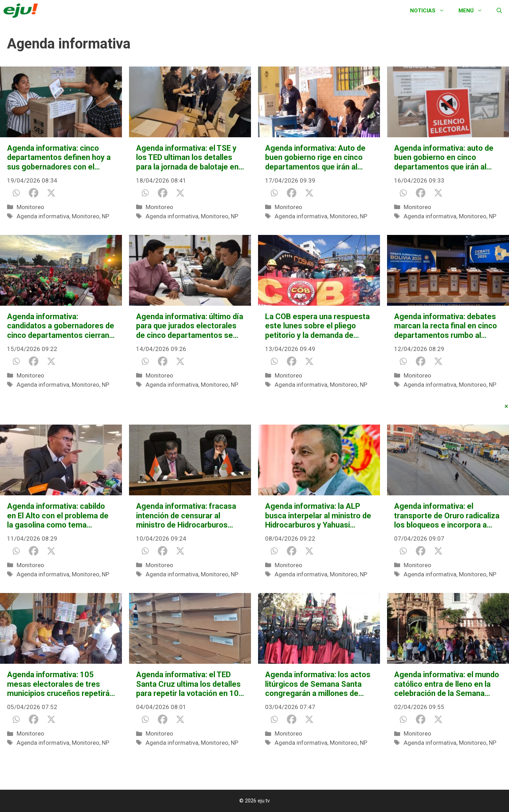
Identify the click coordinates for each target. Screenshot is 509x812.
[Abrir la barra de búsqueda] (499, 10)
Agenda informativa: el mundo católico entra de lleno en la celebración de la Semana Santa (446, 684)
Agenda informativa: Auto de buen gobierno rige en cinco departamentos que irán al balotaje (315, 158)
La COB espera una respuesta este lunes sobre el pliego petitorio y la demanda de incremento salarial (317, 326)
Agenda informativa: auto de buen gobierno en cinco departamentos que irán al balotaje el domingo (443, 158)
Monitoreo (30, 207)
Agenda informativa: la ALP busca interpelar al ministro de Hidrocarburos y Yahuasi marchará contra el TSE (318, 516)
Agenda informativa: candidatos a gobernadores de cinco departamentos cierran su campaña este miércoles (60, 326)
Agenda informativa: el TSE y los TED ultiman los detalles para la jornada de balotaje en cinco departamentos (187, 158)
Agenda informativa (43, 216)
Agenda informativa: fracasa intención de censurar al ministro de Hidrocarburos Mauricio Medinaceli (186, 516)
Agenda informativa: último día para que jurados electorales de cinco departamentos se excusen (189, 326)
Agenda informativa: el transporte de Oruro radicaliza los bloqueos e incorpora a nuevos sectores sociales (446, 516)
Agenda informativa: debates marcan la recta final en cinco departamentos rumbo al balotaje (445, 326)
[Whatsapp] (16, 192)
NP (105, 216)
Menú (474, 10)
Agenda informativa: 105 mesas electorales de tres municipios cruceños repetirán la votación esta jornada (60, 684)
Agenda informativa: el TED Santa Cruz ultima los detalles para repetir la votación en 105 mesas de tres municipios (189, 684)
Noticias (430, 10)
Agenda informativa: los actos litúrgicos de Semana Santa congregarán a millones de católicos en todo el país (317, 684)
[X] (51, 192)
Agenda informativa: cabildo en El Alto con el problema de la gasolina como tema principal (58, 516)
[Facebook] (33, 192)
